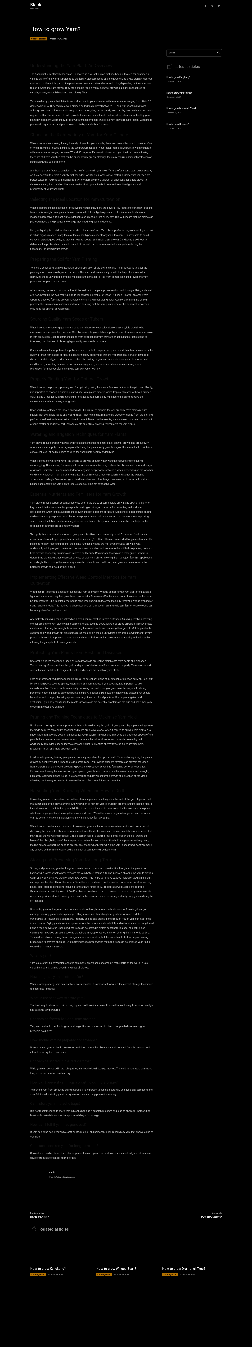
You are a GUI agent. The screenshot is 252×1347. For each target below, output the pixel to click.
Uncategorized (38, 38)
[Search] (218, 53)
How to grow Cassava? (211, 1217)
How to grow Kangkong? (178, 77)
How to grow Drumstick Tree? (181, 108)
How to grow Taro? (39, 1217)
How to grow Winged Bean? (180, 93)
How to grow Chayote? (177, 124)
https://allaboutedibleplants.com (62, 1177)
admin (52, 1172)
